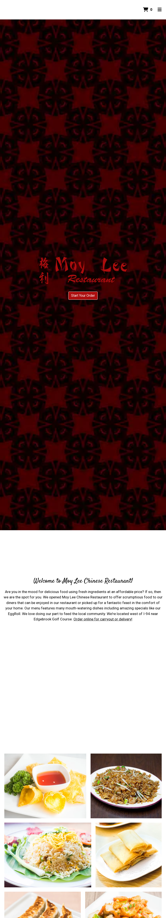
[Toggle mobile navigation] (159, 10)
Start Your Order (83, 295)
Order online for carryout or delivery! (102, 619)
